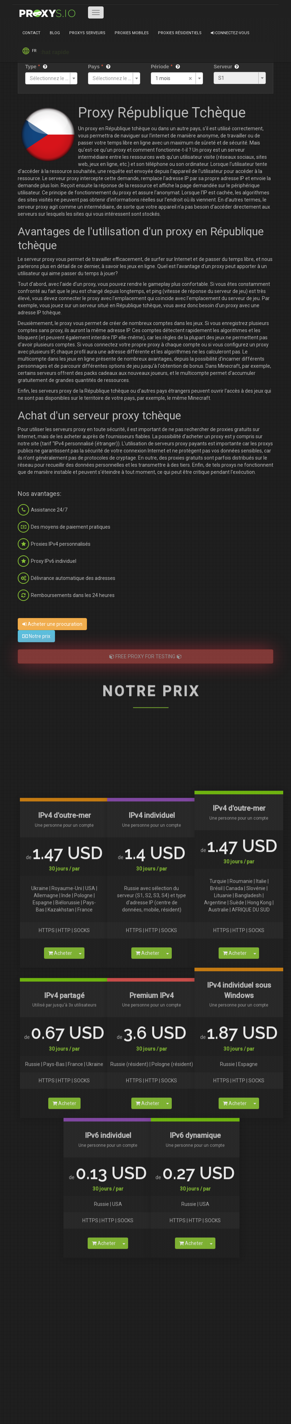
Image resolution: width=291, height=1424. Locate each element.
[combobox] (51, 78)
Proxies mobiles (132, 33)
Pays (94, 66)
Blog (55, 33)
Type (31, 66)
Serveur (223, 66)
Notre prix (36, 636)
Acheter (60, 1307)
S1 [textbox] (221, 78)
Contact (31, 33)
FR (29, 50)
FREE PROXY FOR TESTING (145, 656)
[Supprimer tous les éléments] (190, 78)
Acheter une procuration (52, 624)
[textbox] (49, 78)
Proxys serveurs (87, 33)
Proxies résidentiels (180, 33)
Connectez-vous (230, 33)
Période (160, 66)
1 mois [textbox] (162, 78)
